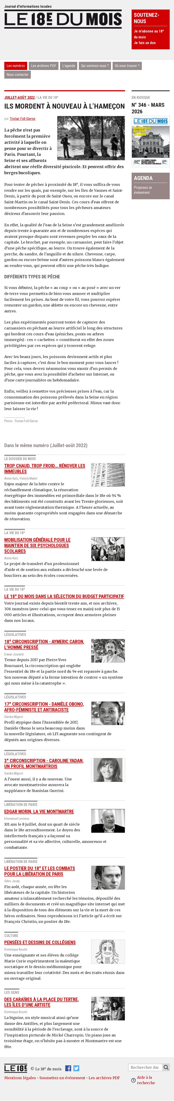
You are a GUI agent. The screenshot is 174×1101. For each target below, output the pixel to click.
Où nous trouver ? (127, 66)
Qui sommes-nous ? (95, 66)
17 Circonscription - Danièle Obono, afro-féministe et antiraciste (44, 706)
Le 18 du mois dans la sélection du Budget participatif (64, 596)
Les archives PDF (43, 66)
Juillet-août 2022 (19, 97)
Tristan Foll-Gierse (22, 119)
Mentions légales (20, 1077)
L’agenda (68, 66)
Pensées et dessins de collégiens (40, 942)
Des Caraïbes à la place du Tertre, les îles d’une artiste (41, 1002)
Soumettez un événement (62, 1077)
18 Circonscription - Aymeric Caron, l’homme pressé (44, 644)
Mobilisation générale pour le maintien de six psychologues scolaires (37, 545)
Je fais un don (145, 43)
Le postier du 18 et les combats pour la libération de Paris (39, 871)
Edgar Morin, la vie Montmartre (39, 811)
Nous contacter (18, 74)
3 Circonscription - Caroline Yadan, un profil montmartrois (44, 763)
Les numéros (16, 66)
